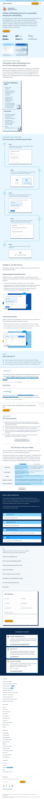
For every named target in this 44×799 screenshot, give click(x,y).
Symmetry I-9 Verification (8, 694)
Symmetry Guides (8, 688)
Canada (18, 27)
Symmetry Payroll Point (8, 696)
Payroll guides (5, 733)
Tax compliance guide (7, 739)
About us (4, 765)
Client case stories (6, 711)
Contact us (5, 550)
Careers (8, 767)
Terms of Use (11, 796)
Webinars (4, 743)
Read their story (6, 385)
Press (4, 769)
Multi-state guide (6, 737)
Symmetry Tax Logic (8, 686)
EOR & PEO (5, 752)
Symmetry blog (6, 741)
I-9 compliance (6, 716)
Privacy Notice (5, 796)
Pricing (4, 707)
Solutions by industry (7, 746)
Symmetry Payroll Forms (8, 690)
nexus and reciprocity (10, 104)
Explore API (22, 440)
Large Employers (6, 757)
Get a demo (35, 3)
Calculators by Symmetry (8, 701)
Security (4, 726)
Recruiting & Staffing (7, 754)
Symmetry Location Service (11, 506)
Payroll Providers (6, 748)
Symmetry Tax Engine (7, 681)
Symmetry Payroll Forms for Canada (10, 692)
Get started (22, 488)
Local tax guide (6, 735)
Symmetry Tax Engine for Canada (10, 683)
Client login (5, 713)
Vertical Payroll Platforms (8, 750)
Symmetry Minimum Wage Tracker (10, 699)
